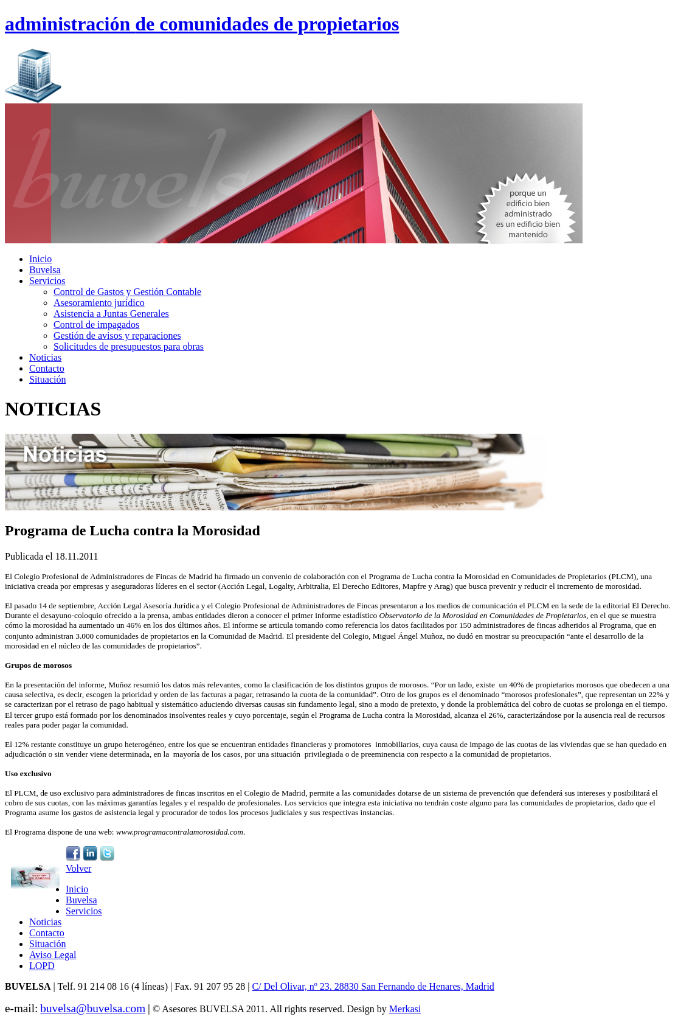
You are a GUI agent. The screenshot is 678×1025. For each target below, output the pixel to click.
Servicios (47, 281)
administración (202, 24)
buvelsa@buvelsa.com (92, 1008)
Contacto (46, 368)
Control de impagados (96, 324)
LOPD (42, 966)
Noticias (45, 357)
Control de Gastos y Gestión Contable (127, 292)
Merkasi (405, 1009)
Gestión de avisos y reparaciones (117, 335)
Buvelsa (45, 270)
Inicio (40, 259)
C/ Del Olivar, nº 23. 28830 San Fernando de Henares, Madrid (373, 986)
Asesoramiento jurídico (99, 302)
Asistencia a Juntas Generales (111, 313)
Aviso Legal (52, 955)
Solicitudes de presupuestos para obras (129, 346)
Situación (47, 379)
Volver (78, 868)
